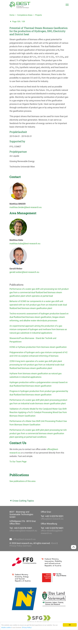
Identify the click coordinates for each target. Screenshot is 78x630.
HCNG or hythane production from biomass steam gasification (38, 347)
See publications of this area (22, 481)
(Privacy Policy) (27, 627)
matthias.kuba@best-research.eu (25, 243)
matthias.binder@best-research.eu (26, 207)
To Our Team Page (18, 461)
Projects (38, 15)
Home (12, 15)
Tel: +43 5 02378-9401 (52, 528)
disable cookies (6, 627)
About (53, 543)
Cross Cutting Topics (22, 500)
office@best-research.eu (52, 519)
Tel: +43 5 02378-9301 (21, 528)
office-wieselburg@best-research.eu (52, 531)
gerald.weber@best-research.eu (24, 272)
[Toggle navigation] (67, 5)
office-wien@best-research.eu (23, 530)
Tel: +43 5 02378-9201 (52, 516)
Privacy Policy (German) (20, 546)
